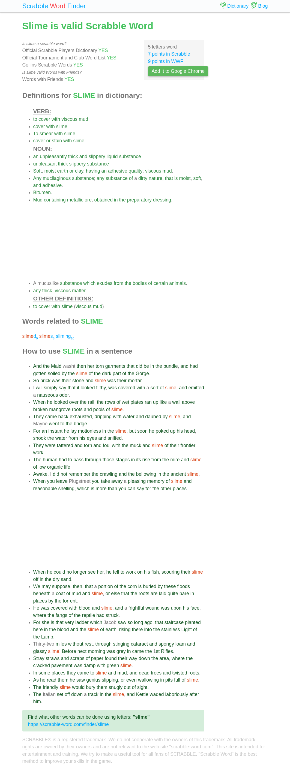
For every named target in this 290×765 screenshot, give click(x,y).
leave (62, 481)
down (144, 658)
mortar (135, 380)
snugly (115, 687)
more (100, 488)
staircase (174, 622)
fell (116, 572)
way (133, 658)
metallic (75, 200)
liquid (112, 156)
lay (73, 431)
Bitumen (42, 192)
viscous (69, 119)
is (176, 178)
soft (197, 178)
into (148, 629)
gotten (40, 373)
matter (79, 290)
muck (135, 445)
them (63, 680)
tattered (65, 445)
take (105, 481)
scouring (171, 572)
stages (123, 459)
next (81, 651)
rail (91, 402)
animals (177, 283)
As (36, 680)
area (164, 658)
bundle (170, 366)
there (137, 629)
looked (88, 387)
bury (90, 687)
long (138, 622)
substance (130, 156)
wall (176, 402)
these (170, 586)
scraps (77, 658)
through (93, 459)
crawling (109, 474)
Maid (56, 366)
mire (175, 459)
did (139, 366)
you (51, 481)
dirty (142, 178)
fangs (61, 615)
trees (156, 673)
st (158, 651)
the (122, 200)
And (37, 366)
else (115, 593)
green (113, 665)
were (50, 445)
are (154, 593)
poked (162, 431)
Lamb (47, 637)
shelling (66, 488)
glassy (40, 651)
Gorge (142, 373)
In (35, 673)
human (50, 459)
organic (55, 467)
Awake (40, 474)
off (35, 579)
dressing (162, 200)
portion (105, 586)
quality (135, 171)
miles (61, 644)
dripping (103, 416)
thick (73, 156)
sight (142, 687)
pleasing (137, 481)
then (81, 366)
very (69, 622)
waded (157, 694)
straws (52, 658)
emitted (196, 387)
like (163, 402)
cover (44, 119)
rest (88, 644)
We (36, 586)
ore (88, 200)
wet (125, 402)
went (54, 423)
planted (193, 622)
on (140, 572)
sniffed (114, 438)
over (74, 402)
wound (152, 608)
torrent (70, 601)
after (194, 694)
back (63, 416)
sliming (65, 336)
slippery (97, 156)
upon (176, 608)
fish (155, 572)
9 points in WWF (165, 61)
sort (155, 387)
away (116, 481)
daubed (153, 416)
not (64, 474)
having (93, 171)
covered (126, 387)
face (194, 608)
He (36, 608)
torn (99, 366)
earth (62, 171)
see (91, 572)
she (45, 622)
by (64, 373)
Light (186, 629)
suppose (61, 586)
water (128, 416)
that (169, 178)
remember (79, 474)
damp (89, 665)
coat (60, 593)
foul (106, 445)
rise (146, 459)
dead (144, 673)
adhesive (117, 171)
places (180, 488)
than (112, 488)
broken (40, 409)
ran (148, 402)
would (78, 687)
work (38, 452)
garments (115, 366)
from (118, 283)
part (117, 373)
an (36, 156)
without (75, 644)
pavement (61, 665)
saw (122, 622)
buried (149, 586)
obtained (103, 200)
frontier (187, 445)
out (127, 687)
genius (93, 680)
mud (83, 119)
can (131, 488)
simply (51, 387)
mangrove (59, 409)
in (116, 200)
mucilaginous (57, 178)
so (130, 622)
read (51, 680)
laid (162, 593)
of (131, 178)
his (180, 431)
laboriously (176, 694)
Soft (37, 171)
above (188, 402)
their (66, 380)
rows (110, 402)
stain (57, 140)
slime (61, 126)
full (177, 680)
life (67, 467)
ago (148, 622)
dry (56, 579)
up (156, 402)
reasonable (45, 488)
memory (156, 481)
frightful (136, 608)
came (51, 416)
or (48, 140)
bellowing (146, 474)
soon (142, 431)
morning (96, 651)
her (90, 366)
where (39, 615)
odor (63, 395)
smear (46, 133)
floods (183, 586)
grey (121, 651)
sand (66, 579)
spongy (166, 644)
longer (79, 572)
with (56, 119)
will (39, 387)
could (59, 572)
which (89, 283)
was (56, 380)
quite (173, 593)
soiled (54, 373)
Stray (38, 658)
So (36, 380)
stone (78, 380)
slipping (110, 680)
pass (78, 459)
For (36, 431)
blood (85, 608)
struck (112, 615)
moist (50, 171)
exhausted (81, 416)
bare (184, 593)
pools (99, 409)
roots (77, 409)
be (146, 366)
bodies (140, 283)
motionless (89, 431)
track (93, 694)
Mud (38, 200)
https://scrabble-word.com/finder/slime (68, 724)
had (194, 366)
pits (169, 680)
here (38, 629)
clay (79, 171)
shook (39, 438)
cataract (139, 644)
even (131, 680)
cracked (41, 665)
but (132, 431)
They (38, 416)
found (111, 658)
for (148, 488)
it (78, 387)
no (69, 572)
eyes (92, 438)
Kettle (142, 694)
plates (137, 402)
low (42, 467)
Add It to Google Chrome (178, 71)
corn (132, 586)
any (100, 178)
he (49, 402)
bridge (80, 423)
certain (161, 283)
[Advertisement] (119, 241)
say (62, 387)
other (165, 488)
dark (106, 373)
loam (180, 644)
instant (55, 431)
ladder (82, 622)
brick (45, 380)
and (83, 156)
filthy (101, 387)
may (45, 586)
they (71, 673)
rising (125, 629)
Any (37, 178)
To (35, 133)
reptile (88, 615)
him (37, 701)
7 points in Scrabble (169, 54)
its (138, 459)
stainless (170, 629)
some (44, 673)
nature (155, 178)
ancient (178, 474)
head (189, 431)
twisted (179, 673)
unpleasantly (53, 156)
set (60, 694)
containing (55, 200)
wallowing (148, 680)
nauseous (47, 395)
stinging (121, 644)
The (37, 459)
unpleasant (45, 164)
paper (97, 658)
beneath (42, 593)
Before (69, 651)
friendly (50, 687)
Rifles (167, 651)
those (108, 459)
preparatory (139, 200)
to (35, 119)
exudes (104, 283)
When (39, 402)
